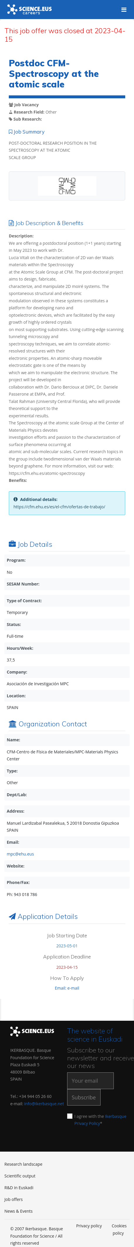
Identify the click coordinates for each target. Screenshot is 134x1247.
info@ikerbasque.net (44, 1103)
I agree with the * (100, 1119)
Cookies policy (119, 1229)
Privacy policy (89, 1226)
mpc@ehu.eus (20, 854)
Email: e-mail (67, 988)
